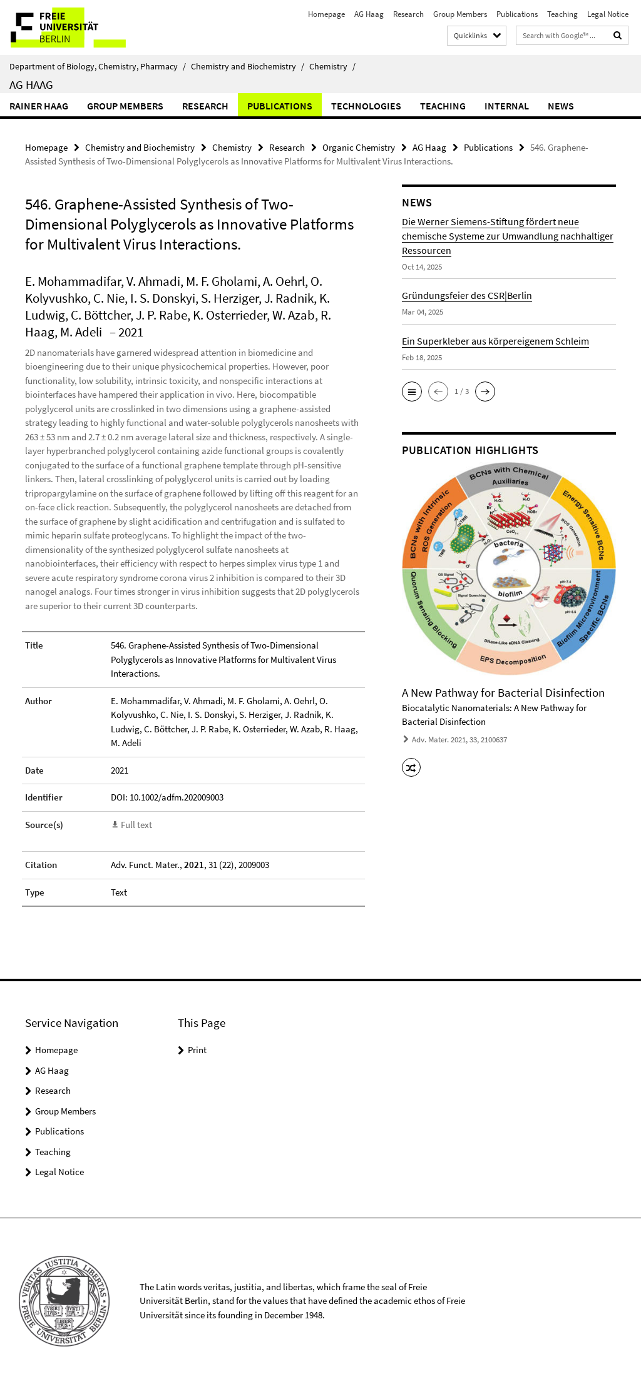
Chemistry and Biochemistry (247, 66)
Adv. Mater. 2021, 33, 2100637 (459, 739)
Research (408, 14)
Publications (517, 14)
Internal (507, 105)
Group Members (460, 14)
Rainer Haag (38, 105)
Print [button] (197, 1050)
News (561, 105)
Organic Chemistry (358, 147)
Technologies (366, 105)
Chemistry (332, 66)
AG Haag (369, 14)
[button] (412, 391)
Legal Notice (607, 14)
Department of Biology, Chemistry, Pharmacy (97, 66)
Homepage (326, 14)
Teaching (562, 14)
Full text (136, 825)
